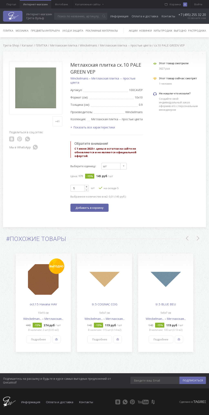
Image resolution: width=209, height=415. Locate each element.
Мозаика (22, 30)
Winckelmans (79, 78)
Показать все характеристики (94, 127)
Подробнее (38, 339)
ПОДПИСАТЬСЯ (193, 380)
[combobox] (114, 166)
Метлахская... (53, 319)
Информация (119, 16)
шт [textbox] (105, 166)
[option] (43, 303)
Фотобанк (61, 4)
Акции (133, 30)
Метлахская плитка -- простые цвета (103, 80)
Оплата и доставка (145, 16)
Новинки (145, 30)
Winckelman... (32, 319)
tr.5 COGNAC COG (104, 304)
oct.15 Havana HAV (43, 304)
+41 (57, 121)
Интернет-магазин (35, 4)
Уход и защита (72, 30)
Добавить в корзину (89, 208)
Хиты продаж (162, 30)
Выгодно (180, 30)
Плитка (8, 30)
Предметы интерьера (45, 30)
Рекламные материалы (102, 30)
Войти (198, 4)
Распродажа (197, 30)
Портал (11, 4)
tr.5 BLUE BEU (166, 304)
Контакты (168, 16)
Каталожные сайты (87, 4)
